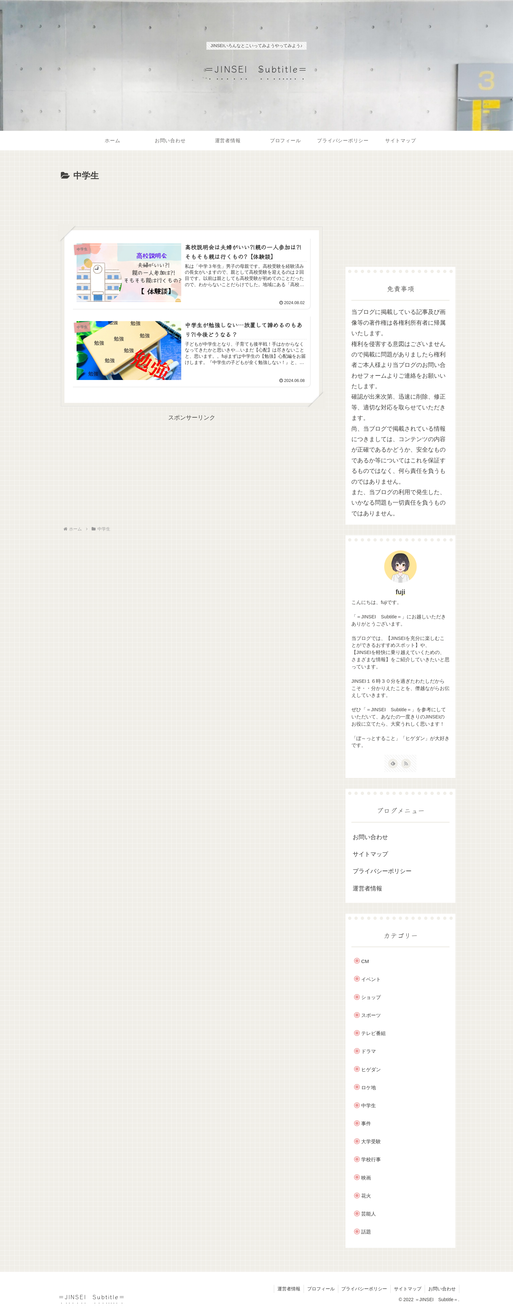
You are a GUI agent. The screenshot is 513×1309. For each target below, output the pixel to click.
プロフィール (320, 1288)
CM (365, 961)
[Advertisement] (192, 201)
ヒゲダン (371, 1069)
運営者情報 (367, 888)
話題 (366, 1231)
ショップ (371, 997)
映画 (366, 1177)
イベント (371, 979)
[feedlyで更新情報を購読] (393, 763)
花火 (366, 1195)
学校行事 (371, 1159)
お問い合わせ (370, 837)
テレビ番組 (373, 1033)
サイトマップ (370, 854)
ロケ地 (368, 1087)
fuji (400, 591)
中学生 (368, 1105)
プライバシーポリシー (382, 871)
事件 (366, 1123)
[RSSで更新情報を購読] (406, 763)
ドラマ (368, 1051)
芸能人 (368, 1213)
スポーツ (371, 1015)
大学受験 (371, 1141)
